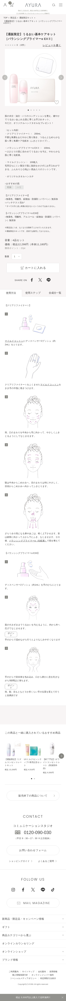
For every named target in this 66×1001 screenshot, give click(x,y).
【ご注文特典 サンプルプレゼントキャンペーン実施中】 (33, 13)
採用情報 (53, 971)
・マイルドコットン (15, 162)
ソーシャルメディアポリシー (23, 978)
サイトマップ (28, 971)
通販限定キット (26, 18)
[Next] (61, 77)
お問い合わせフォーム (33, 850)
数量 (7, 256)
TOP (5, 18)
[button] (61, 756)
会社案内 (42, 971)
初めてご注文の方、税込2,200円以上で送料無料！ (33, 10)
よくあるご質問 (46, 861)
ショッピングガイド (19, 861)
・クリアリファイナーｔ (17, 134)
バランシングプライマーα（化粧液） (28, 541)
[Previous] (4, 77)
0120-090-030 (37, 832)
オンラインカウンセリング (18, 943)
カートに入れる (33, 267)
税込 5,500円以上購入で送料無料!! (33, 997)
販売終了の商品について (32, 795)
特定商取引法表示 (48, 978)
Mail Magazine (36, 903)
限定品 (13, 18)
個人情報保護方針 (20, 975)
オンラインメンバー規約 (42, 975)
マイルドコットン (14, 341)
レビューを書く (52, 45)
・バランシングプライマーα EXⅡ (22, 148)
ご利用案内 (14, 971)
